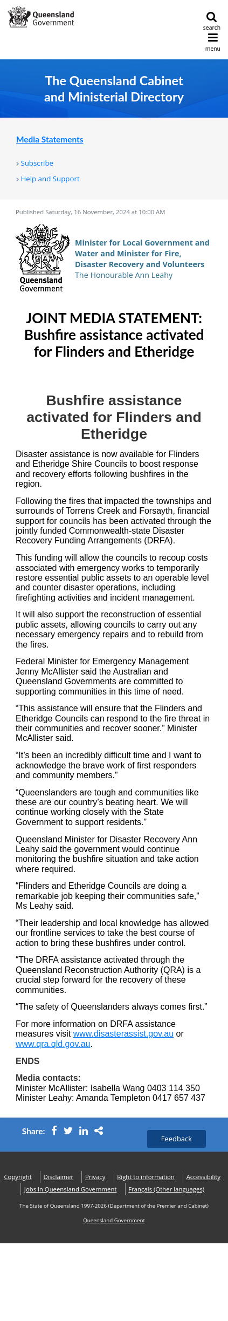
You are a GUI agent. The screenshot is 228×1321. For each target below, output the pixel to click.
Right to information (146, 1177)
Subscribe (36, 163)
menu (212, 42)
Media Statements (50, 139)
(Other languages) (166, 1189)
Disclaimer (59, 1177)
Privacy (95, 1177)
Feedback (176, 1138)
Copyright (17, 1177)
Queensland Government (114, 1220)
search (211, 21)
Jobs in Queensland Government (70, 1189)
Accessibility (203, 1177)
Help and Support (49, 178)
